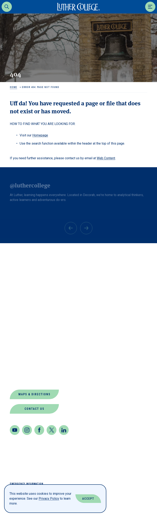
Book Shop (20, 302)
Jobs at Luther (24, 341)
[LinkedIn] (64, 430)
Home (13, 87)
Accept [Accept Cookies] (88, 498)
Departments (22, 312)
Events (16, 331)
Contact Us (34, 408)
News (14, 351)
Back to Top (134, 251)
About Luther (23, 292)
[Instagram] (27, 430)
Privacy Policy (49, 498)
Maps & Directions (34, 394)
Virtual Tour (22, 380)
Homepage (40, 135)
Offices (17, 361)
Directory (19, 322)
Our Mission (21, 371)
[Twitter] (51, 430)
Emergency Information (26, 483)
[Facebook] (39, 430)
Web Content (106, 158)
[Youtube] (15, 430)
